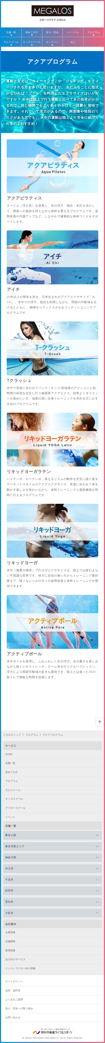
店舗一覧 (11, 32)
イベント (10, 817)
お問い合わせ (12, 1017)
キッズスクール (32, 41)
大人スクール (11, 41)
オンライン (52, 41)
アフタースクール (15, 807)
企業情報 (10, 932)
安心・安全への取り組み (19, 1008)
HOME (9, 754)
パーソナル (73, 32)
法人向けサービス (15, 959)
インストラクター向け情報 (20, 968)
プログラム (93, 32)
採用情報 (10, 950)
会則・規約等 (12, 990)
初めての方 (31, 32)
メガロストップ (12, 734)
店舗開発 (10, 941)
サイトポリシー (14, 981)
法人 (73, 41)
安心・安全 (52, 32)
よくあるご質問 (14, 999)
